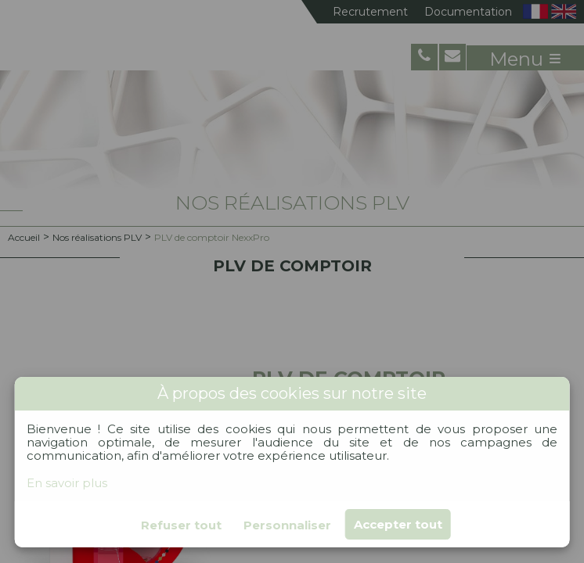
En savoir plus (67, 482)
